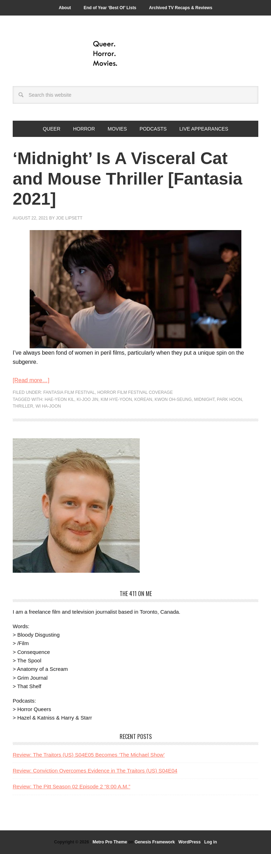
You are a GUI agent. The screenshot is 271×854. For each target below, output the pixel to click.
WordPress (190, 842)
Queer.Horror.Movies (135, 54)
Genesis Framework (154, 842)
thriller (23, 406)
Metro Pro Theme (109, 842)
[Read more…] (31, 380)
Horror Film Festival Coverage (135, 392)
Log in (210, 842)
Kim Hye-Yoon (116, 399)
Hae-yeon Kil (59, 399)
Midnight (204, 399)
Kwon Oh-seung (173, 399)
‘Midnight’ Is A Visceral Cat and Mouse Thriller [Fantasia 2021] (127, 178)
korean (143, 399)
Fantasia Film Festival (69, 392)
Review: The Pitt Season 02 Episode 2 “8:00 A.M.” (71, 786)
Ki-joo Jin (87, 399)
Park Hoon (229, 399)
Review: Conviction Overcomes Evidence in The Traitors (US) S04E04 (95, 771)
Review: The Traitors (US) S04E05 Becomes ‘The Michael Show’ (89, 755)
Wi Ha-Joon (48, 406)
